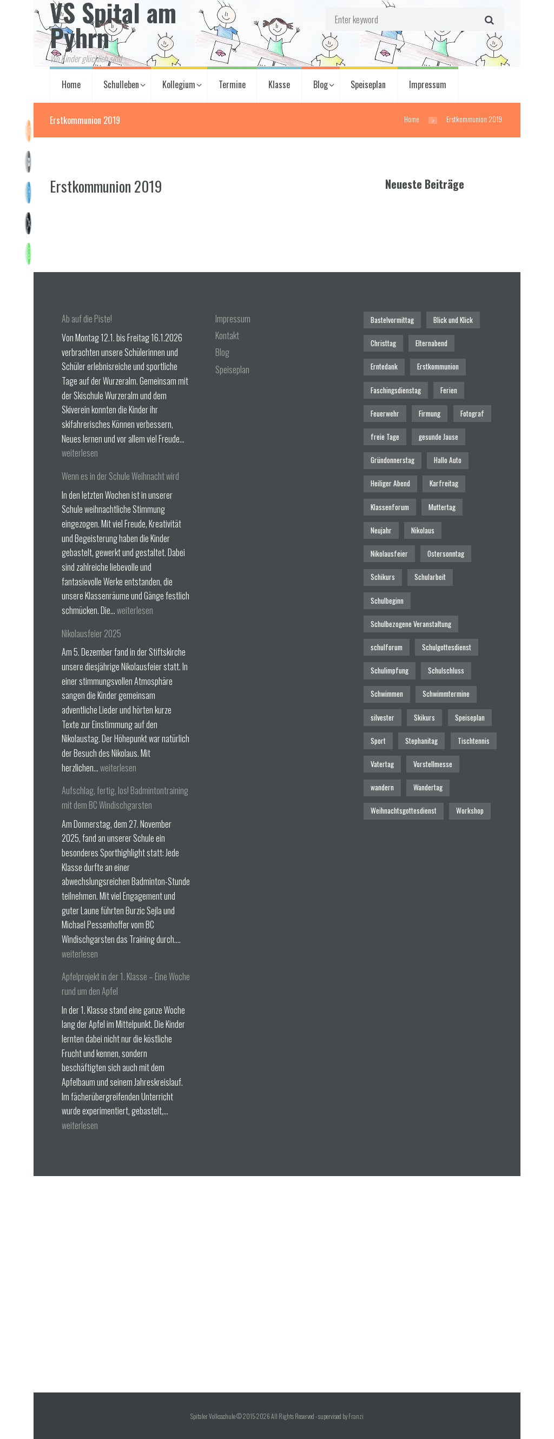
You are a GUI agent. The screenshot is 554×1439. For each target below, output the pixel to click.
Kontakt (227, 335)
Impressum (427, 84)
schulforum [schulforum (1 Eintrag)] (387, 647)
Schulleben (121, 84)
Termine (232, 84)
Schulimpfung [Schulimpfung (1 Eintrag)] (389, 670)
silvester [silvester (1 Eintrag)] (382, 717)
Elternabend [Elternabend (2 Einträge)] (431, 343)
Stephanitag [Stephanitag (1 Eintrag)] (421, 740)
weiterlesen (80, 452)
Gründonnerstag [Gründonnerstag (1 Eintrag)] (392, 459)
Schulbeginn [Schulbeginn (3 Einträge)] (387, 600)
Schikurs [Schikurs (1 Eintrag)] (383, 576)
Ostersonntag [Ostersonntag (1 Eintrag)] (445, 553)
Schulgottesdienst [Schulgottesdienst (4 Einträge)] (446, 647)
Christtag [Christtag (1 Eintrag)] (383, 343)
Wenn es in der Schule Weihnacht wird (120, 476)
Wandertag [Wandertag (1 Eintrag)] (428, 787)
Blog (320, 84)
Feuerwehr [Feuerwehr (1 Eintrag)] (385, 413)
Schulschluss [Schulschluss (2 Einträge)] (446, 670)
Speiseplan (368, 84)
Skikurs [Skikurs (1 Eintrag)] (424, 717)
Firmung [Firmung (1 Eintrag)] (429, 413)
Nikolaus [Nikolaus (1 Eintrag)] (422, 530)
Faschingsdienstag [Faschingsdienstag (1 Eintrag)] (396, 390)
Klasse (279, 84)
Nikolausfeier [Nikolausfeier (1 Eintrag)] (389, 553)
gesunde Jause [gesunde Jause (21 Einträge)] (438, 436)
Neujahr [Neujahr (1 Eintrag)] (381, 530)
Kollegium (178, 84)
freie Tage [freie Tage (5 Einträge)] (385, 436)
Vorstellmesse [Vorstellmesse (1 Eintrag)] (432, 763)
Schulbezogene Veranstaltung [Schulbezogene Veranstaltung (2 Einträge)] (411, 623)
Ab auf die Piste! (87, 318)
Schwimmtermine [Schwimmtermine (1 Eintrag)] (446, 693)
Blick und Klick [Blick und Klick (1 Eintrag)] (453, 319)
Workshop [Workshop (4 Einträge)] (470, 810)
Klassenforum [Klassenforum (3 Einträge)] (390, 506)
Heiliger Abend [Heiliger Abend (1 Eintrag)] (390, 483)
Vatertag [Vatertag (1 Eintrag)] (382, 763)
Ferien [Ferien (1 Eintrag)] (448, 390)
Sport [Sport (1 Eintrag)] (378, 740)
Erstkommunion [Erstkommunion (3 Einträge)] (438, 366)
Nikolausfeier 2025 (91, 633)
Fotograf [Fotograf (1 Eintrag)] (472, 413)
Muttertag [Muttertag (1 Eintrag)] (442, 506)
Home (71, 84)
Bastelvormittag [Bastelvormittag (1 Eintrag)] (392, 319)
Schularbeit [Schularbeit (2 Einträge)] (430, 576)
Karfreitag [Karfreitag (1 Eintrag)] (444, 483)
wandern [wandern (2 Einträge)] (382, 787)
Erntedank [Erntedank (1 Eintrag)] (384, 366)
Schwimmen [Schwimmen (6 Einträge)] (387, 693)
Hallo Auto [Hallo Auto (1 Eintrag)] (447, 459)
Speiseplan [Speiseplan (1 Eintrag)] (470, 717)
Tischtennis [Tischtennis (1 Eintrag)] (474, 740)
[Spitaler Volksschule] (277, 1284)
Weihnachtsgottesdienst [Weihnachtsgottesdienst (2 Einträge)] (404, 810)
